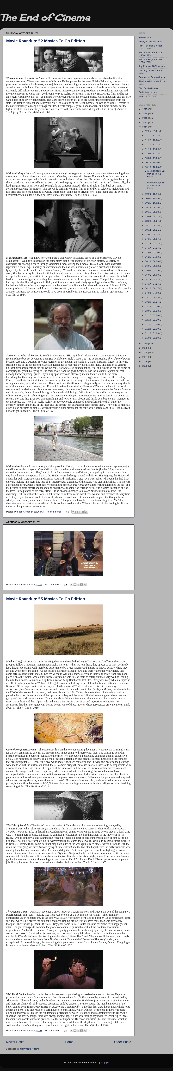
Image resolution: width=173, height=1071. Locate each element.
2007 (145, 357)
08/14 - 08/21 (152, 230)
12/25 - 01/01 (152, 131)
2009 (145, 348)
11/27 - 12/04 (152, 140)
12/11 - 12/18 (152, 135)
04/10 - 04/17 (152, 288)
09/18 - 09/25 (152, 207)
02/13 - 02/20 (152, 319)
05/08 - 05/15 (152, 270)
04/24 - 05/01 (152, 279)
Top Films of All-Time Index (152, 66)
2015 (145, 109)
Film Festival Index (148, 88)
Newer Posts (15, 1042)
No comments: (54, 511)
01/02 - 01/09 (152, 338)
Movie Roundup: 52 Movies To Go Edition (45, 40)
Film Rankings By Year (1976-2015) (150, 60)
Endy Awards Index (148, 92)
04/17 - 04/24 (152, 284)
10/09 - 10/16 (152, 194)
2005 (145, 366)
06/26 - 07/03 (152, 257)
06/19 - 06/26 (152, 261)
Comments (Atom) (29, 1049)
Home (69, 1042)
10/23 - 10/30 (152, 162)
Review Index (146, 37)
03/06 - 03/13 (152, 311)
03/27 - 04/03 (152, 297)
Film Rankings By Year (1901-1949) (150, 47)
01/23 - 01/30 (152, 329)
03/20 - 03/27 (152, 302)
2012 (145, 122)
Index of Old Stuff (148, 96)
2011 (145, 127)
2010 (145, 343)
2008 (145, 352)
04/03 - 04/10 (152, 293)
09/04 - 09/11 (152, 216)
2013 (145, 118)
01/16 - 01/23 (152, 333)
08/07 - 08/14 (152, 234)
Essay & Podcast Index (151, 41)
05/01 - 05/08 (152, 275)
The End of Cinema (45, 17)
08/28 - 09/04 (152, 221)
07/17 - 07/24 (152, 248)
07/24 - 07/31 (152, 243)
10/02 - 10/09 (152, 198)
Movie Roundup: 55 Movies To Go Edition (45, 598)
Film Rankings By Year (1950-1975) (150, 54)
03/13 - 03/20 (152, 306)
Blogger (105, 1062)
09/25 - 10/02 (152, 203)
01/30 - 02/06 (152, 324)
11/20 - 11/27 (152, 144)
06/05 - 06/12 (152, 266)
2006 (145, 361)
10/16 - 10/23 (152, 167)
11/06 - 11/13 (152, 153)
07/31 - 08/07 (152, 239)
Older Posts (122, 1042)
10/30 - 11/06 (152, 158)
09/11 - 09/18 (152, 212)
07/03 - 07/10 (152, 252)
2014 (145, 113)
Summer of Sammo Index (152, 77)
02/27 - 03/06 (152, 315)
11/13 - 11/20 (152, 149)
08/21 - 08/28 (152, 225)
